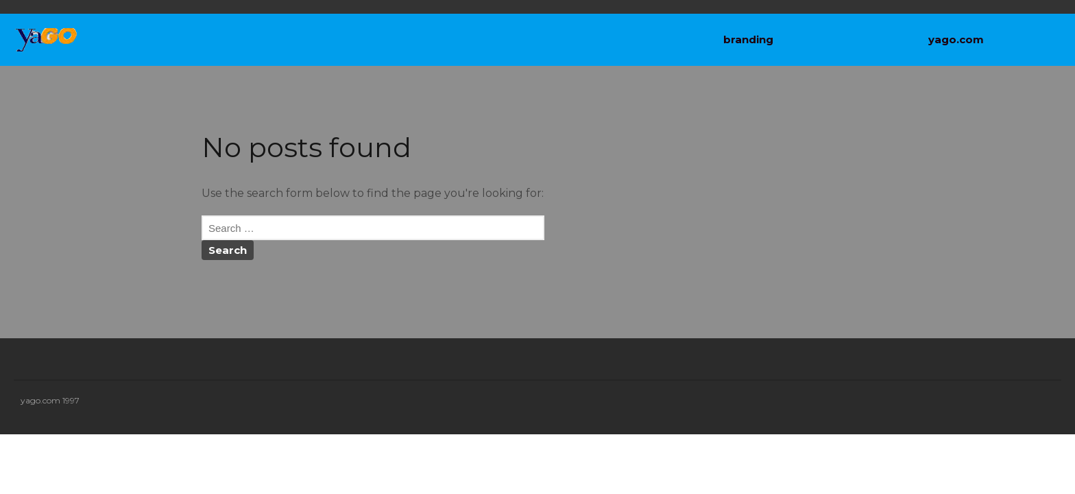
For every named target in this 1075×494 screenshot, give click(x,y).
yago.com (956, 39)
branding (748, 39)
